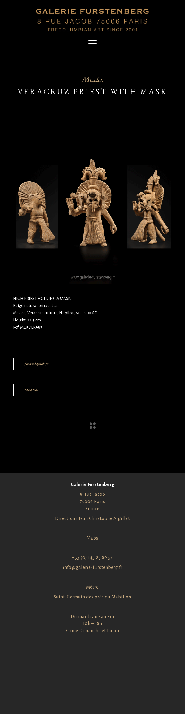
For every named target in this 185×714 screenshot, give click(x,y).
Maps (92, 538)
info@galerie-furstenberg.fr (92, 567)
